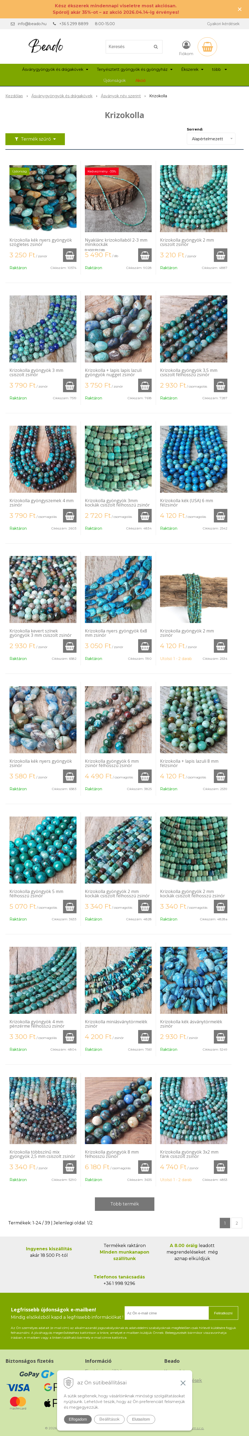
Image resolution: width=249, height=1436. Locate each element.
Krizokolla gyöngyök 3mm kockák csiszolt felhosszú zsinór (117, 503)
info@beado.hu (32, 23)
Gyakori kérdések (223, 23)
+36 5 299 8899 (73, 23)
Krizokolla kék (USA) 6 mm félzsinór (186, 503)
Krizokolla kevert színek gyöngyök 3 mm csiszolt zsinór (40, 633)
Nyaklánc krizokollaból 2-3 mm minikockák (116, 242)
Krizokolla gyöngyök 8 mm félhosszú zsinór (112, 1154)
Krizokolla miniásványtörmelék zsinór (116, 1024)
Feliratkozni (223, 1313)
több (219, 69)
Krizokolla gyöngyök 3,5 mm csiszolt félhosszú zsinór (188, 372)
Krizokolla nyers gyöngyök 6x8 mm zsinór (116, 633)
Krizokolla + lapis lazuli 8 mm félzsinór (189, 763)
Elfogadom (78, 1419)
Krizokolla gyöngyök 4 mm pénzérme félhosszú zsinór (37, 1024)
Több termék (124, 1204)
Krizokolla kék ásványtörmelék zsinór (191, 1024)
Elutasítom (141, 1419)
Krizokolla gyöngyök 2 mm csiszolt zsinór (187, 242)
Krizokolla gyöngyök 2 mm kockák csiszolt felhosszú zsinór (117, 893)
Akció (140, 80)
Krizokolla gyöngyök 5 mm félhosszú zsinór (36, 893)
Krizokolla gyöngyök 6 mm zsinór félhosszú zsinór (112, 763)
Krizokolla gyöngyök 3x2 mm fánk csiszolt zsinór (189, 1154)
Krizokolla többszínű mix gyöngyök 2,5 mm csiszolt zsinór (42, 1154)
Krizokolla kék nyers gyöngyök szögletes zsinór (40, 242)
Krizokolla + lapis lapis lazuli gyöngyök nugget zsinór (113, 372)
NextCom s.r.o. (192, 1428)
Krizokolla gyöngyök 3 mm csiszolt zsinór (36, 372)
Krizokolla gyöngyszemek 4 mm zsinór (41, 503)
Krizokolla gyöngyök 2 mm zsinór (187, 633)
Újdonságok (114, 80)
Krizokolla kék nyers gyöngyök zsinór (40, 763)
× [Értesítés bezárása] (239, 9)
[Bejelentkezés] (186, 48)
